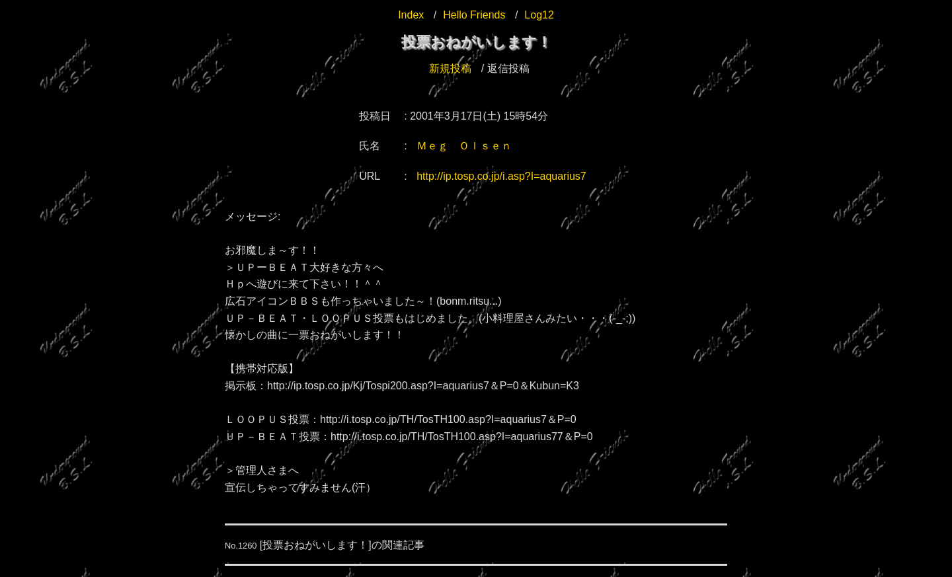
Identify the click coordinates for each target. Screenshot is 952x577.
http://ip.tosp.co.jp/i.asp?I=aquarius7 (501, 176)
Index (411, 14)
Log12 (539, 14)
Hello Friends (474, 14)
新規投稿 (450, 68)
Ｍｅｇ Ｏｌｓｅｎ (464, 145)
